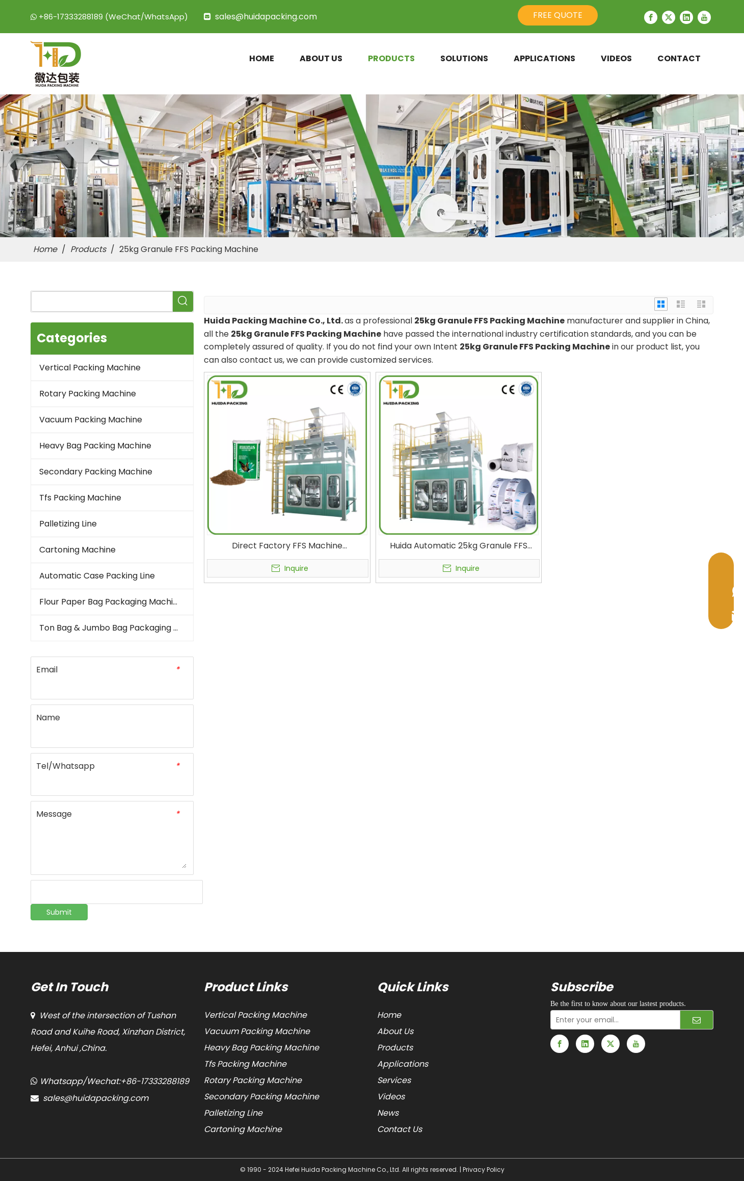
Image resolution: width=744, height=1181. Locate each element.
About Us (395, 1031)
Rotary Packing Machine (87, 393)
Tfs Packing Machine (80, 498)
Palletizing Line (68, 524)
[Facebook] (650, 17)
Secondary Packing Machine (95, 472)
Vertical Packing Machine (90, 367)
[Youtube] (704, 17)
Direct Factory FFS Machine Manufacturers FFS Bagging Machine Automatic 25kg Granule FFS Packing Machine (287, 545)
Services (394, 1080)
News (387, 1113)
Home (389, 1015)
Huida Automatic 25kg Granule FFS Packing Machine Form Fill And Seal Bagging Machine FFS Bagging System (458, 545)
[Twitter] (668, 17)
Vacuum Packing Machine (90, 419)
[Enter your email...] (613, 1020)
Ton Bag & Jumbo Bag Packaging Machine (116, 628)
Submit (59, 912)
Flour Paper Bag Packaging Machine (111, 602)
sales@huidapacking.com (266, 16)
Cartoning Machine (77, 550)
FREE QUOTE (557, 15)
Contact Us (399, 1129)
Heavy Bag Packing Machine (95, 445)
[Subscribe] (696, 1019)
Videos (391, 1096)
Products (395, 1047)
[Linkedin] (686, 17)
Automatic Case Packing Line (97, 576)
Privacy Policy (483, 1169)
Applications (402, 1064)
